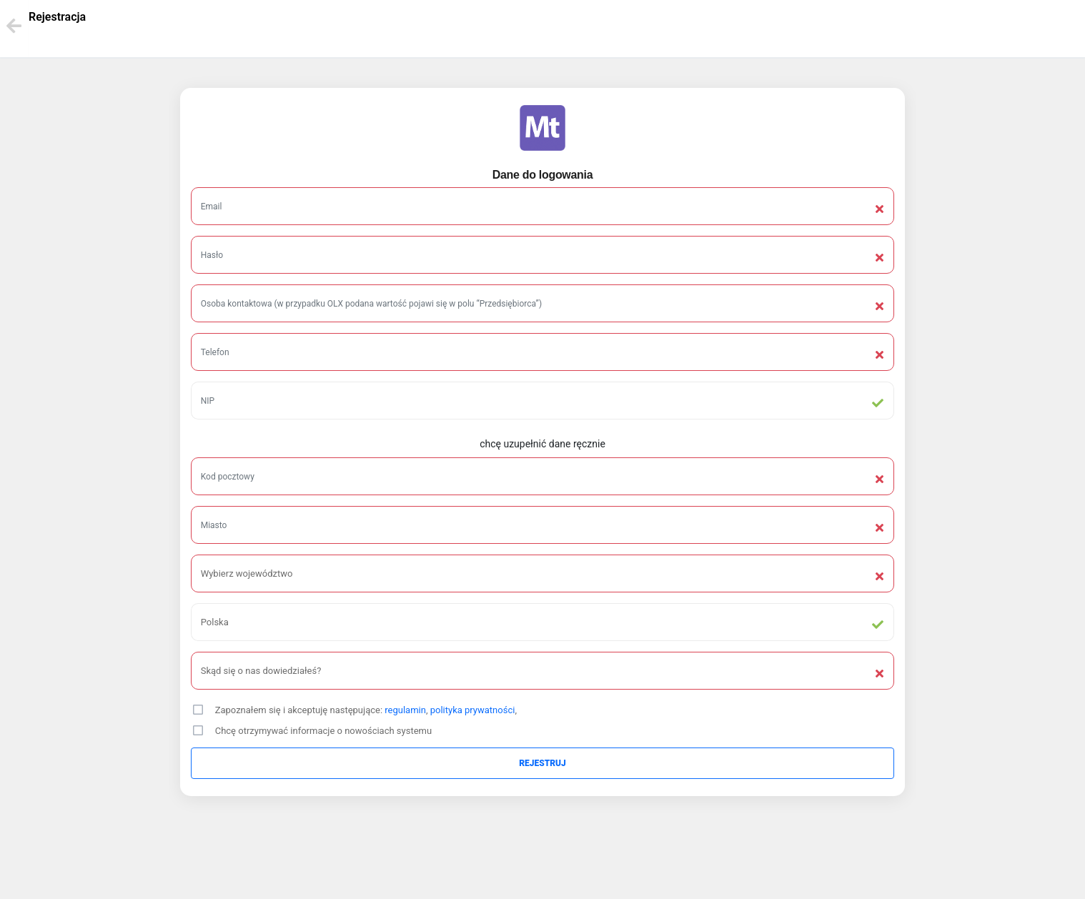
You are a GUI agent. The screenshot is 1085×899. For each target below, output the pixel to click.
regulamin (405, 710)
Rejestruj (542, 763)
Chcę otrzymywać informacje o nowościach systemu (323, 730)
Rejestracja (57, 17)
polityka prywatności (472, 710)
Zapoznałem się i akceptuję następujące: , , (366, 710)
